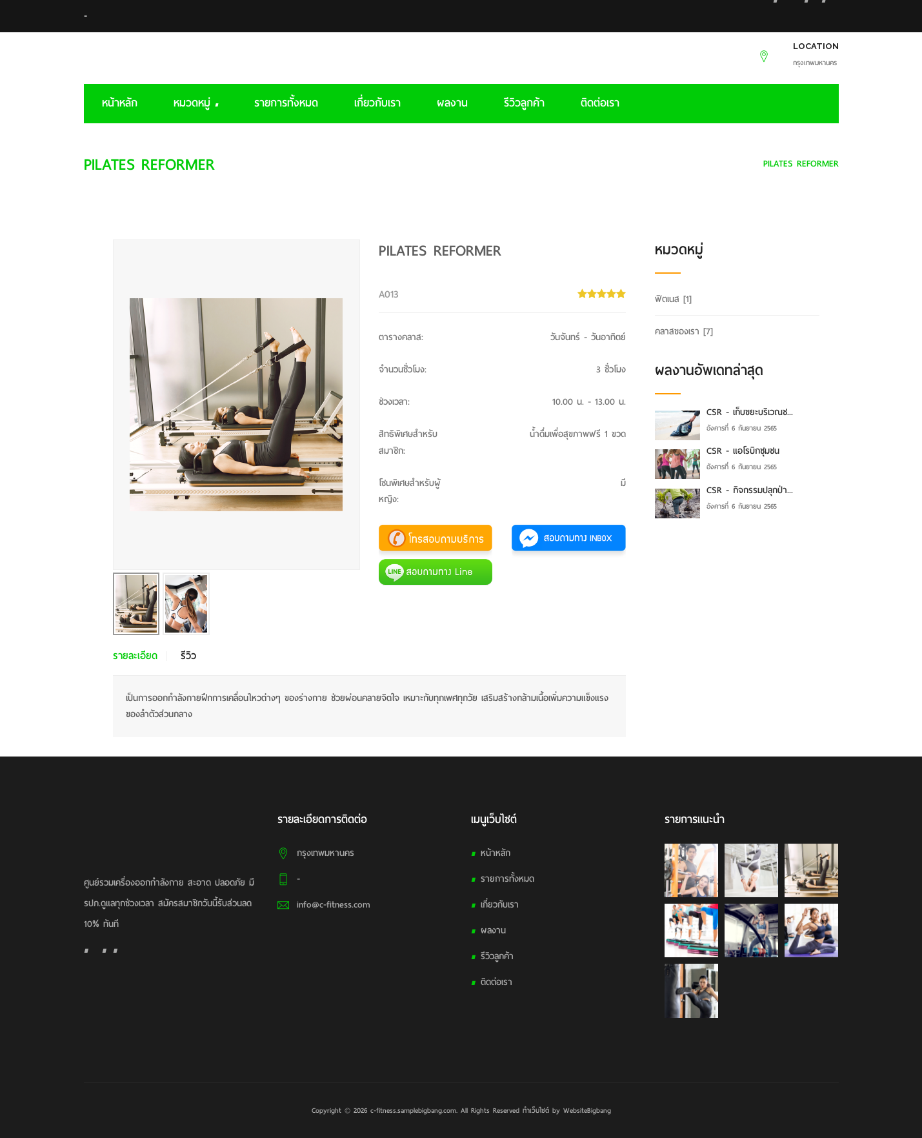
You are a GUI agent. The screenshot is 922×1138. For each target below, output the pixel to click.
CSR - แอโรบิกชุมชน (743, 450)
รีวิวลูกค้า (524, 103)
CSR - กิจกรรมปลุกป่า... (750, 490)
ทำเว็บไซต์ (536, 1110)
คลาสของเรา (724, 163)
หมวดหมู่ (196, 103)
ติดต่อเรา (600, 103)
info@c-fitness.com (333, 904)
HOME (673, 163)
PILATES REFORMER (801, 163)
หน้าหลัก (119, 103)
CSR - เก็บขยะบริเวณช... (750, 412)
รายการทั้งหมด (286, 103)
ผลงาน (452, 103)
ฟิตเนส (673, 299)
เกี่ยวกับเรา (377, 103)
